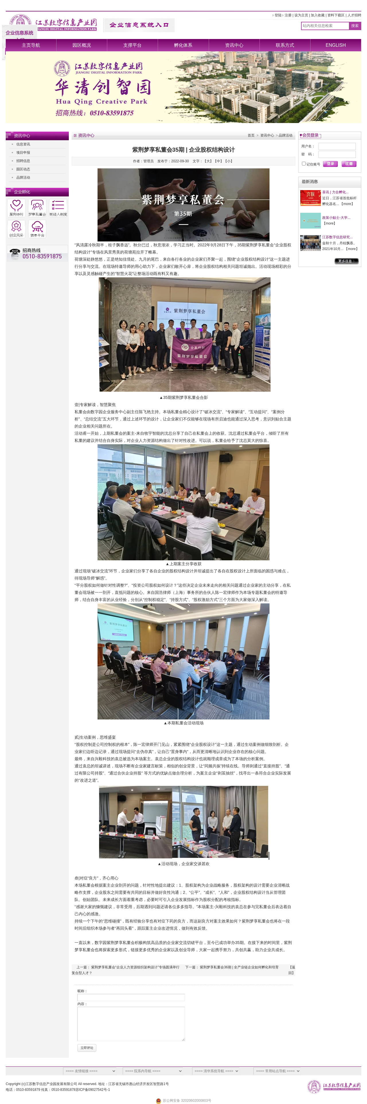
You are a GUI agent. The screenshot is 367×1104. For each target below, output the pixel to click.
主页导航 (31, 45)
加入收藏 (318, 15)
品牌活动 (23, 177)
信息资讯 (23, 144)
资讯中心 (234, 45)
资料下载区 (336, 15)
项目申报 (23, 153)
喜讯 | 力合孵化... (335, 192)
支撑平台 (132, 45)
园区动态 (23, 169)
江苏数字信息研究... (337, 237)
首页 (251, 135)
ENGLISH (336, 45)
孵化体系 (183, 45)
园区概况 (82, 45)
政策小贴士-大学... (336, 218)
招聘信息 (23, 161)
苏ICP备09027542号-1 (93, 1090)
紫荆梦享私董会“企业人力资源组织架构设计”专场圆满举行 (135, 967)
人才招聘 (354, 15)
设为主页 (301, 15)
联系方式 (285, 45)
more (347, 204)
